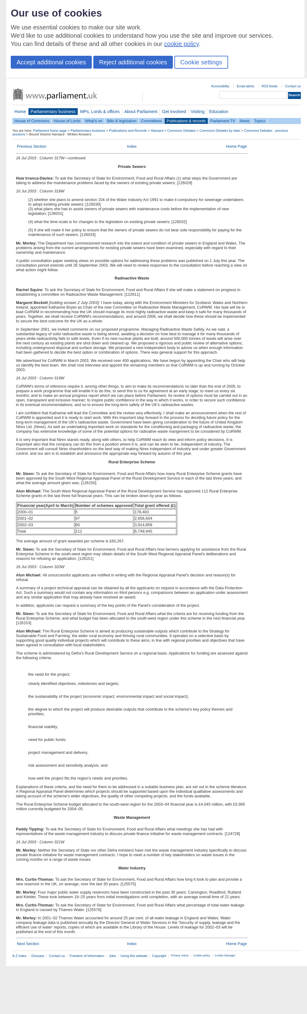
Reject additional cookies (133, 62)
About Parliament (140, 111)
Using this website (133, 956)
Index (132, 146)
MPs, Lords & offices (100, 111)
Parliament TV (222, 121)
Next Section (28, 943)
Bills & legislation (121, 121)
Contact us (293, 86)
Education (218, 111)
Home (20, 111)
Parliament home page (50, 130)
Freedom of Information (86, 956)
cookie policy (181, 43)
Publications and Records (128, 130)
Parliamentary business (53, 111)
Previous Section (31, 146)
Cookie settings (201, 62)
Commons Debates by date (220, 130)
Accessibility (220, 86)
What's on (94, 121)
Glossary (38, 956)
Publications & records (186, 121)
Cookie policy (201, 955)
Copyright (159, 956)
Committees (151, 121)
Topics (259, 121)
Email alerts (245, 86)
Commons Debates (181, 130)
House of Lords (67, 121)
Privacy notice (179, 955)
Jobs (112, 956)
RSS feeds (270, 86)
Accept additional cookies (51, 62)
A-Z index (19, 956)
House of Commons (31, 121)
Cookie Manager (225, 955)
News (245, 121)
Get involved (174, 111)
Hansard (157, 130)
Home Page (236, 146)
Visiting (197, 111)
